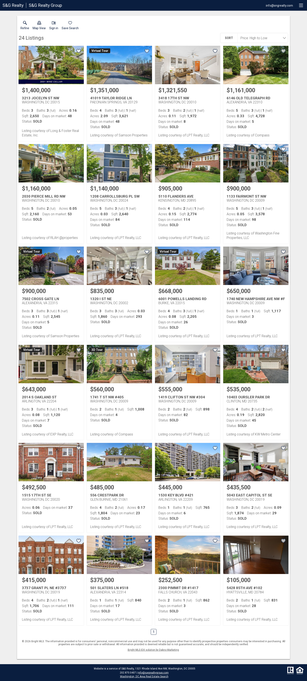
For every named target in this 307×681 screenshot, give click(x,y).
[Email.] (279, 5)
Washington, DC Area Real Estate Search (144, 676)
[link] (24, 26)
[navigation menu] (301, 5)
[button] (39, 26)
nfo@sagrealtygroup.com (154, 672)
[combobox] (261, 38)
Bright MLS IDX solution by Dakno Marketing (153, 649)
